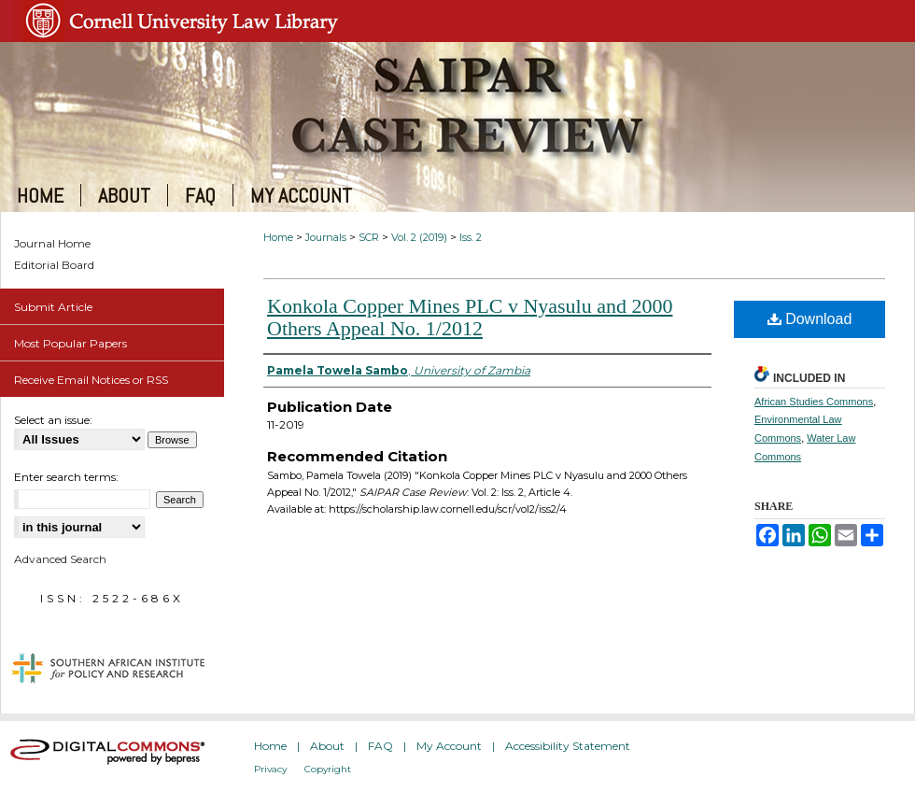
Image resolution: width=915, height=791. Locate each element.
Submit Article (53, 307)
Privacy (270, 769)
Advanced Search (60, 559)
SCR (369, 237)
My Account (449, 746)
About (327, 746)
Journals (325, 237)
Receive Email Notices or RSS (91, 380)
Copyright (327, 769)
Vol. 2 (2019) (419, 237)
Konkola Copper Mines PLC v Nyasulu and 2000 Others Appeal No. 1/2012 (469, 317)
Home (278, 237)
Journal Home (52, 243)
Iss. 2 (470, 237)
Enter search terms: (66, 477)
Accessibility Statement (567, 746)
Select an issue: (53, 420)
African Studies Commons (813, 401)
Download (809, 319)
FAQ (380, 746)
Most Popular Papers (70, 343)
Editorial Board (54, 265)
